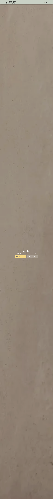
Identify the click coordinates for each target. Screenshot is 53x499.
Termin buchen (32, 256)
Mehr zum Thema (20, 256)
